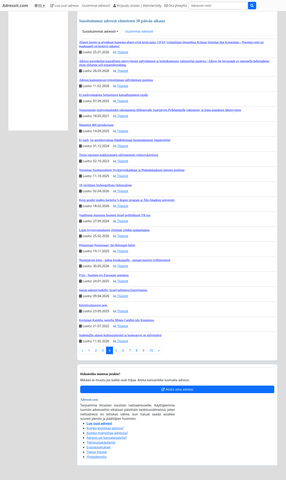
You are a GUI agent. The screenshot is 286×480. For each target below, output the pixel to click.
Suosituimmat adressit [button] (99, 31)
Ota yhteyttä (175, 5)
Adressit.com (15, 5)
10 (151, 350)
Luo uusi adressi (64, 5)
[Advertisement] (38, 71)
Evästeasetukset (99, 447)
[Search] (218, 5)
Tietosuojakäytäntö (101, 442)
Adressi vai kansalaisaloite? (107, 437)
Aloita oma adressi (177, 389)
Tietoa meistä (97, 452)
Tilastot (120, 52)
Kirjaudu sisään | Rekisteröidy (137, 5)
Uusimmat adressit (96, 5)
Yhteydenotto (97, 457)
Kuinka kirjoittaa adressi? (105, 428)
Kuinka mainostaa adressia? (107, 433)
